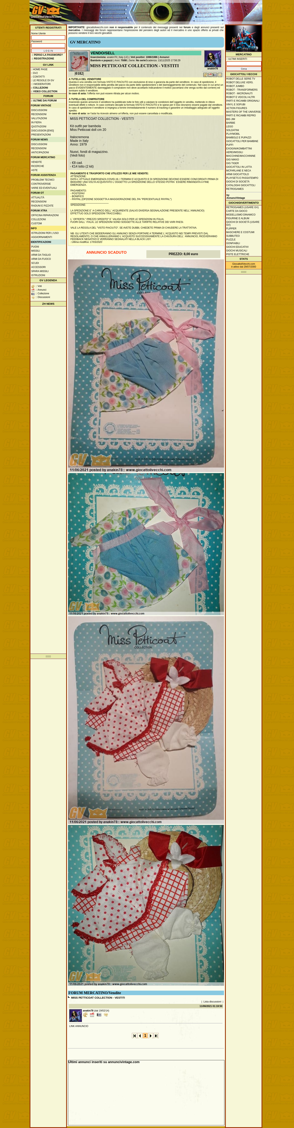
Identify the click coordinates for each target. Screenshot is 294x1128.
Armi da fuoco (41, 259)
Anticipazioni (40, 152)
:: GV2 (34, 73)
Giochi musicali (236, 250)
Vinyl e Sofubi (235, 104)
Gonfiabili (233, 243)
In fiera (36, 122)
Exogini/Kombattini (239, 148)
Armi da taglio (41, 254)
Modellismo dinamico (240, 214)
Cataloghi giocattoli (240, 185)
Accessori (38, 267)
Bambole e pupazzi (101, 60)
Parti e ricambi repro (241, 115)
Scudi (35, 263)
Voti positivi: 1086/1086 (144, 57)
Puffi (229, 144)
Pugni (35, 246)
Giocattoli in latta (239, 167)
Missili (35, 250)
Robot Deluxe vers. (239, 82)
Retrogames (235, 189)
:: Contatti (38, 76)
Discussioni (39, 110)
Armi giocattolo (237, 174)
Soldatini (232, 130)
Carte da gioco (236, 211)
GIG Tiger (232, 163)
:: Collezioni (39, 87)
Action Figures (236, 108)
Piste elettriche (237, 254)
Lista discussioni (212, 1001)
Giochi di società (237, 181)
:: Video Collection (44, 91)
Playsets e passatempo (242, 178)
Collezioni (38, 219)
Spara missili (40, 271)
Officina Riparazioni (45, 215)
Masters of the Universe (243, 111)
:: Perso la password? (47, 54)
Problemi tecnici (42, 179)
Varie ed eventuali (44, 188)
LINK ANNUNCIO (78, 1026)
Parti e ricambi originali (242, 100)
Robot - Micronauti (239, 93)
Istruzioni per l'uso (45, 233)
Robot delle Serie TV (240, 78)
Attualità (37, 197)
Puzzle (231, 239)
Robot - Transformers (242, 89)
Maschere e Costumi (240, 232)
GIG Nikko (232, 159)
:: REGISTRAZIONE (43, 58)
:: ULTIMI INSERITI (236, 59)
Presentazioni (41, 134)
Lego (229, 126)
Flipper (231, 228)
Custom (36, 223)
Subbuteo (233, 235)
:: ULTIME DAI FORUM (44, 100)
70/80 (124, 60)
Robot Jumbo (235, 86)
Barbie (230, 122)
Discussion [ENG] (42, 130)
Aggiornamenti (41, 237)
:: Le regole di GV (42, 80)
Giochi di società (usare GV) (242, 223)
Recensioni (39, 114)
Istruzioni (38, 275)
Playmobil (233, 133)
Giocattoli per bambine (242, 141)
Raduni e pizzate (42, 205)
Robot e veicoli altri (240, 97)
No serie (141, 60)
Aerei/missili (234, 152)
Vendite (36, 162)
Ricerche (37, 166)
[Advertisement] (187, 10)
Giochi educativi (237, 247)
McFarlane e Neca (238, 170)
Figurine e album (237, 218)
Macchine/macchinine (240, 155)
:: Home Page (39, 69)
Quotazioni (38, 126)
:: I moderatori (41, 84)
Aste (34, 170)
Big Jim (230, 119)
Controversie (41, 183)
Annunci (164, 57)
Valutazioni (39, 118)
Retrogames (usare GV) (242, 207)
